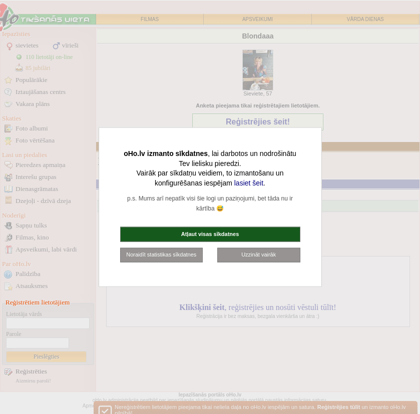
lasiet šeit (248, 182)
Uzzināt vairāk (258, 255)
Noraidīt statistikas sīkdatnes (161, 255)
